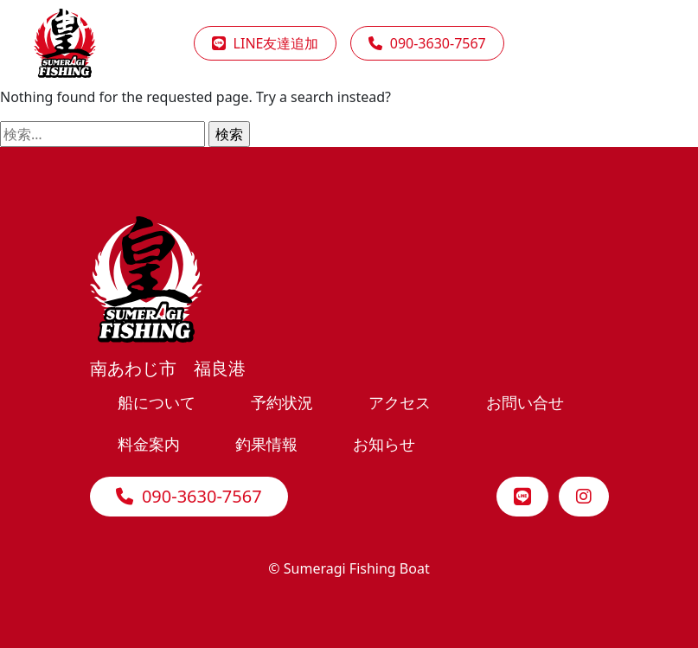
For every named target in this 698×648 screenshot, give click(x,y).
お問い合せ (525, 402)
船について (156, 402)
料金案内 (149, 443)
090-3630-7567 (189, 496)
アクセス (399, 402)
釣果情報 (266, 443)
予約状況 (282, 402)
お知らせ (384, 443)
